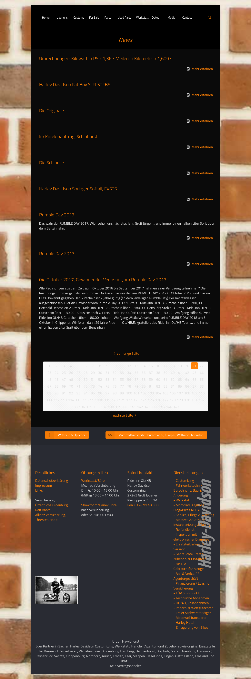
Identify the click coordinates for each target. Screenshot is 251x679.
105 (165, 393)
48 (71, 379)
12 (129, 365)
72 (85, 386)
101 (136, 393)
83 (165, 386)
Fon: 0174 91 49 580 (142, 505)
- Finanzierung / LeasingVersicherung (191, 586)
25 (64, 372)
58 (144, 379)
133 (75, 407)
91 (64, 393)
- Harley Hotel (183, 622)
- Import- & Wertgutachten (193, 607)
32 (114, 372)
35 (136, 372)
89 (49, 393)
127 (165, 400)
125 (151, 400)
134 (82, 407)
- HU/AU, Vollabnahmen (191, 603)
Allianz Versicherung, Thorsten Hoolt (50, 517)
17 (165, 365)
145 (162, 407)
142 (140, 407)
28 (85, 372)
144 (154, 407)
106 (173, 393)
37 (151, 372)
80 (144, 386)
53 (107, 379)
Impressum (43, 485)
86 (187, 386)
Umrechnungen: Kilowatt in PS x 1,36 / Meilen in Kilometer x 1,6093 (105, 58)
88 (202, 386)
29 (93, 372)
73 (93, 386)
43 (194, 372)
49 (78, 379)
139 (118, 407)
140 (125, 407)
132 (202, 400)
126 (158, 400)
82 (158, 386)
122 (129, 400)
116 (85, 400)
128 (173, 400)
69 (64, 386)
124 (143, 400)
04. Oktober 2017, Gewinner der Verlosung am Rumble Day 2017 (102, 279)
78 (129, 386)
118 (100, 400)
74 (100, 386)
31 (107, 372)
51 (93, 379)
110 (202, 393)
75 (107, 386)
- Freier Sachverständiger (192, 612)
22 (202, 365)
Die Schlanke (51, 162)
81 (151, 386)
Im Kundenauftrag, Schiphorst (68, 136)
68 (56, 386)
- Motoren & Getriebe (189, 519)
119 (107, 400)
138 (111, 407)
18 (173, 365)
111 (49, 400)
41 (180, 372)
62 (173, 379)
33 (122, 372)
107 (180, 393)
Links (39, 490)
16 (158, 365)
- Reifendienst (183, 529)
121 (122, 400)
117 (93, 400)
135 (89, 407)
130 (187, 400)
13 (136, 365)
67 (49, 386)
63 (180, 379)
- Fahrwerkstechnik (187, 485)
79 (136, 386)
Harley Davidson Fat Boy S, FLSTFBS (74, 84)
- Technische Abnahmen (191, 598)
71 (78, 386)
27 (78, 372)
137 (104, 407)
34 (129, 372)
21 (194, 365)
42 (187, 372)
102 (143, 393)
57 (136, 379)
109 (194, 393)
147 (176, 407)
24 (56, 372)
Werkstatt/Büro (93, 480)
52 (100, 379)
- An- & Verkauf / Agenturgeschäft (186, 576)
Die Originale (51, 110)
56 (129, 379)
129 (180, 400)
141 (133, 407)
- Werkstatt (182, 500)
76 (114, 386)
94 (85, 393)
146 (169, 407)
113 (64, 400)
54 (114, 379)
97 (107, 393)
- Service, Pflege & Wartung (193, 514)
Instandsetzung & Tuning (191, 524)
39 (165, 372)
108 (187, 393)
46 (56, 379)
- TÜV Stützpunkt (186, 593)
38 (158, 372)
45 (49, 379)
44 (202, 372)
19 (180, 365)
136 (96, 407)
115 (78, 400)
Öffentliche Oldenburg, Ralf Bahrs (51, 507)
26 (71, 372)
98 (114, 393)
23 (49, 372)
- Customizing (183, 480)
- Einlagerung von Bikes (190, 627)
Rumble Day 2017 (56, 214)
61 (165, 379)
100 (129, 393)
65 (194, 379)
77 (122, 386)
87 (194, 386)
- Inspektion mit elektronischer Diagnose (191, 537)
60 (158, 379)
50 (85, 379)
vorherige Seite (125, 353)
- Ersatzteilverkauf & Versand (188, 547)
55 (122, 379)
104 (158, 393)
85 (180, 386)
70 (71, 386)
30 (100, 372)
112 (56, 400)
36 (144, 372)
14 (144, 365)
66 (202, 379)
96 (100, 393)
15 (151, 365)
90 (56, 393)
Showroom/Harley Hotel (99, 505)
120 (114, 400)
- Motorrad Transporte (189, 617)
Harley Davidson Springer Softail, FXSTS (78, 188)
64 (187, 379)
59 (151, 379)
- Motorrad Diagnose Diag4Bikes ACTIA (188, 507)
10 (114, 365)
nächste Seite (125, 415)
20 (187, 365)
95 (93, 393)
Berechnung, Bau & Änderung (187, 493)
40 (173, 372)
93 (78, 393)
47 (64, 379)
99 (122, 393)
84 (173, 386)
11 (122, 365)
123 (136, 400)
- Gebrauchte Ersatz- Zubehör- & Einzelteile (189, 556)
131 (194, 400)
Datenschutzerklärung (51, 480)
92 (71, 393)
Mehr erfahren (202, 68)
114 (71, 400)
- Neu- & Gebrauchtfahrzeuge (188, 566)
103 (151, 393)
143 (147, 407)
